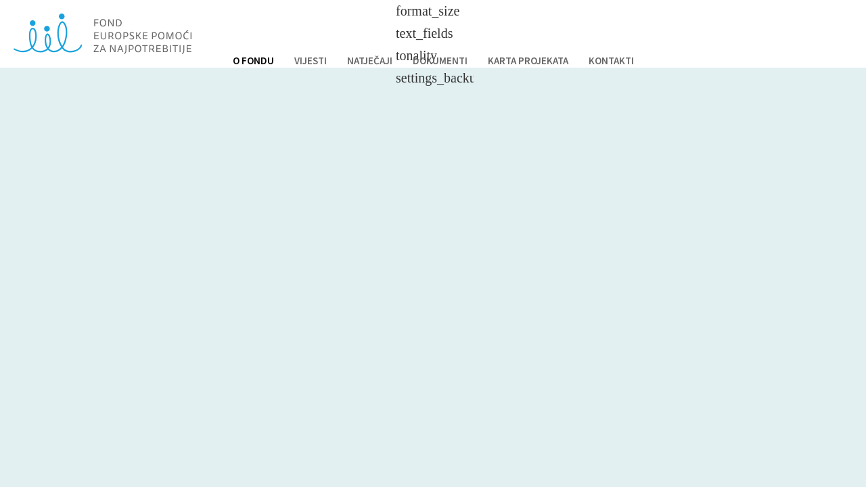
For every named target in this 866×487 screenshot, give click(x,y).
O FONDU (253, 60)
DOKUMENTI (440, 60)
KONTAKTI (611, 60)
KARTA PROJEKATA (528, 60)
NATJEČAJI (369, 60)
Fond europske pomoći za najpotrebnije (102, 34)
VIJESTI (310, 60)
